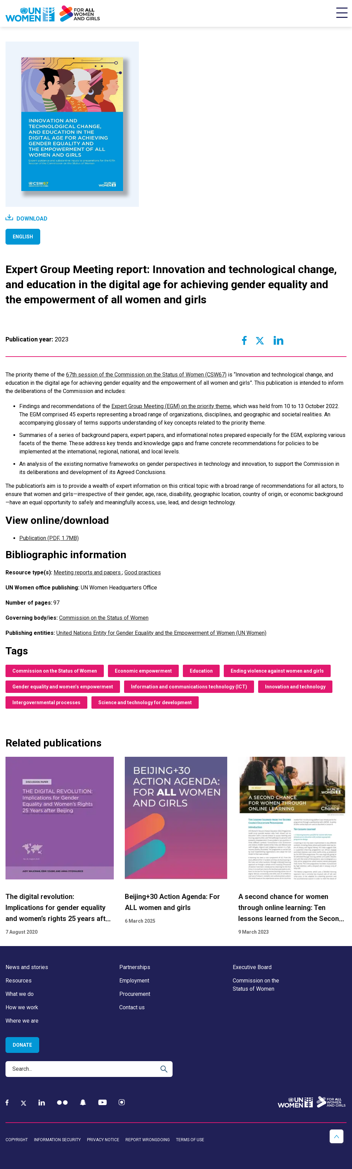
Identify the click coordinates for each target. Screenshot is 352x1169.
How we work (22, 1007)
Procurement (134, 994)
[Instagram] (122, 1102)
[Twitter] (23, 1102)
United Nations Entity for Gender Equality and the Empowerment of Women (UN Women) (161, 633)
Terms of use (190, 1139)
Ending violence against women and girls (277, 671)
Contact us (132, 1007)
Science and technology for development (145, 702)
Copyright (17, 1139)
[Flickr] (62, 1102)
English (23, 236)
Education (201, 671)
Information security (57, 1139)
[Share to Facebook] (244, 340)
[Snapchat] (83, 1102)
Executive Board (252, 967)
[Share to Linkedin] (278, 340)
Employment (134, 980)
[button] (336, 1136)
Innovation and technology (295, 686)
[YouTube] (102, 1102)
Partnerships (134, 967)
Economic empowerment (143, 671)
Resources (19, 980)
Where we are (22, 1021)
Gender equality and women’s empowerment (62, 686)
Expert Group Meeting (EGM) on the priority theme (171, 406)
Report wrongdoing (147, 1139)
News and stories (27, 967)
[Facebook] (7, 1102)
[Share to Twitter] (259, 340)
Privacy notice (103, 1139)
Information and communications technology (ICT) (189, 686)
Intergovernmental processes (46, 702)
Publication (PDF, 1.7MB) (49, 538)
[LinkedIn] (41, 1102)
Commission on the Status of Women (103, 618)
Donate (22, 1045)
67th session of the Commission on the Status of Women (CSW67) (146, 374)
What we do (20, 994)
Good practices (142, 572)
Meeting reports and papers (88, 572)
